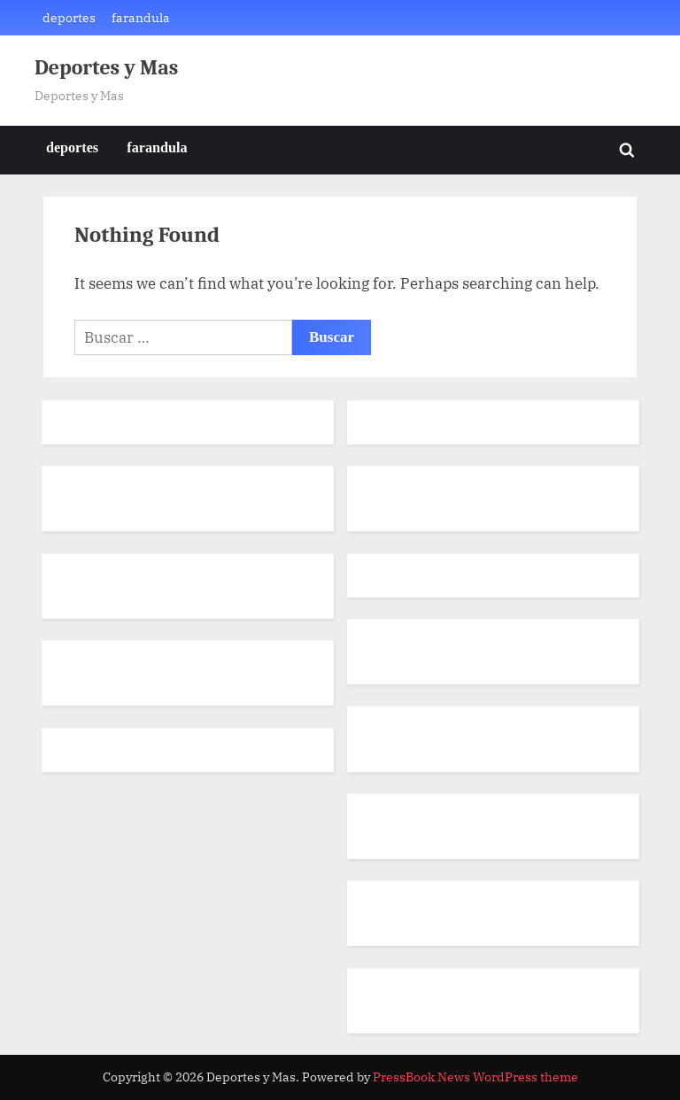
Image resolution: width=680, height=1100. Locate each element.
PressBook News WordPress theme (475, 1077)
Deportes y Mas (106, 68)
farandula (141, 17)
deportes (69, 17)
